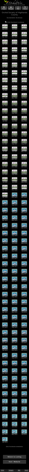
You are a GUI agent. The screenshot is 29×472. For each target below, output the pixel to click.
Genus (26, 470)
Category (11, 470)
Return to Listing (14, 457)
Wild (19, 470)
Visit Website (14, 462)
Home (2, 470)
